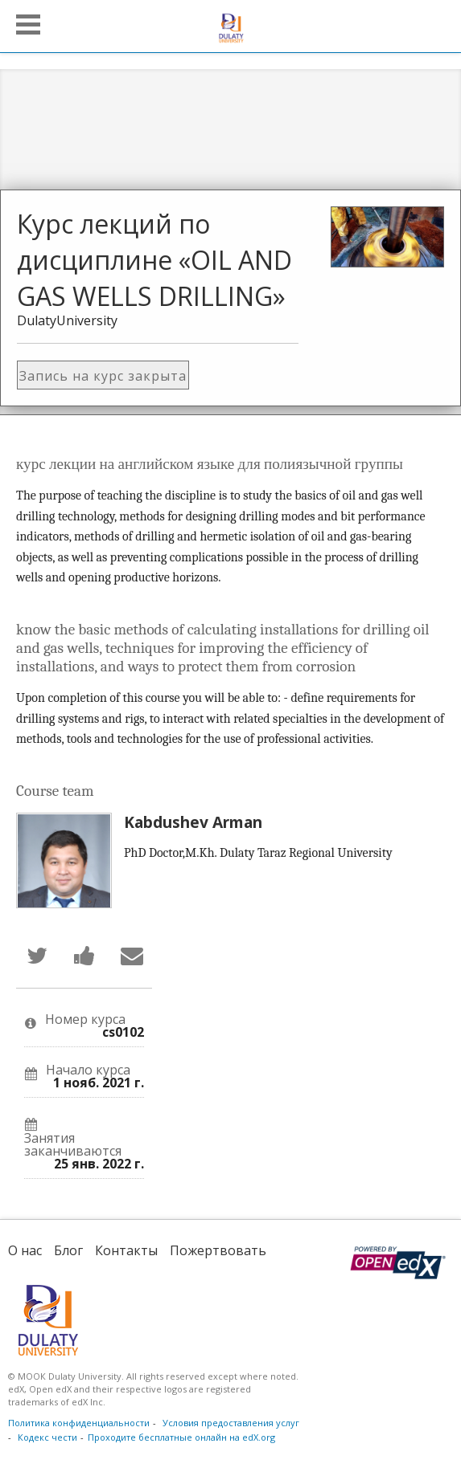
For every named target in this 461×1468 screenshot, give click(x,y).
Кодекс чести (47, 1437)
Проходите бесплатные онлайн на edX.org (181, 1437)
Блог (68, 1250)
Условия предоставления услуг (231, 1423)
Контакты (126, 1250)
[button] (28, 24)
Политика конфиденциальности (79, 1423)
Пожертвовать (218, 1250)
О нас (25, 1250)
